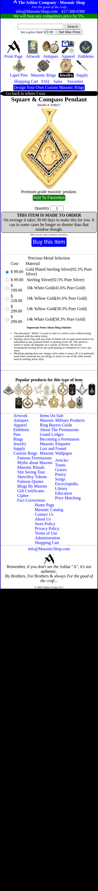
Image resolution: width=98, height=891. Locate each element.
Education (63, 493)
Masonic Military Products (62, 420)
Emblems (21, 429)
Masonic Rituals (30, 467)
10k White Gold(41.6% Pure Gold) (55, 288)
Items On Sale (52, 415)
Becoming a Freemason (59, 439)
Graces (61, 469)
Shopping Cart (47, 542)
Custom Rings (25, 453)
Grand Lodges (52, 434)
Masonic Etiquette (55, 444)
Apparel (20, 425)
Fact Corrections (31, 500)
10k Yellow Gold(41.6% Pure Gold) (56, 298)
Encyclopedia (66, 484)
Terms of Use (46, 533)
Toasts (60, 465)
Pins (17, 434)
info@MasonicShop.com (49, 549)
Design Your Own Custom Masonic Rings (49, 87)
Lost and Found (53, 448)
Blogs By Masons (32, 486)
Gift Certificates (30, 491)
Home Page (44, 505)
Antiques (20, 420)
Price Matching (68, 498)
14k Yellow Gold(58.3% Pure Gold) (56, 308)
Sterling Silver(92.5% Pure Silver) (55, 279)
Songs (60, 479)
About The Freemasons (59, 429)
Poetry (60, 474)
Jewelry (19, 444)
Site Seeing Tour (31, 472)
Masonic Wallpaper (56, 453)
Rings (18, 439)
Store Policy (45, 524)
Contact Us (44, 514)
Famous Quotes (30, 481)
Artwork (20, 415)
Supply (19, 448)
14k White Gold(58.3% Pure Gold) (55, 319)
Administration (47, 538)
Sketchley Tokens (32, 477)
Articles (61, 460)
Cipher (23, 495)
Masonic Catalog (49, 509)
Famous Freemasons (34, 458)
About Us (43, 519)
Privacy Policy (47, 528)
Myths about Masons (34, 462)
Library (61, 488)
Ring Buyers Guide (56, 425)
